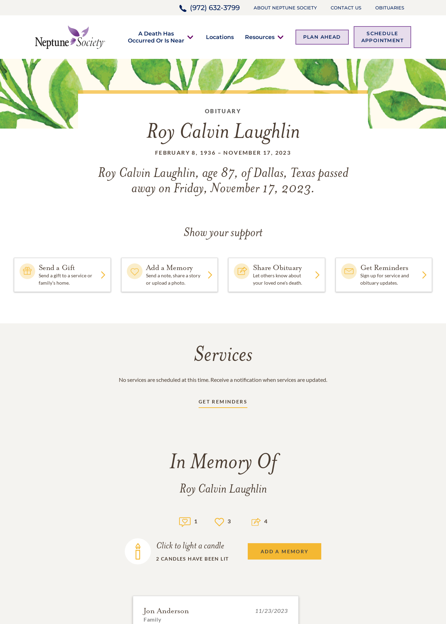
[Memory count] (185, 521)
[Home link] (70, 36)
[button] (156, 37)
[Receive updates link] (223, 403)
